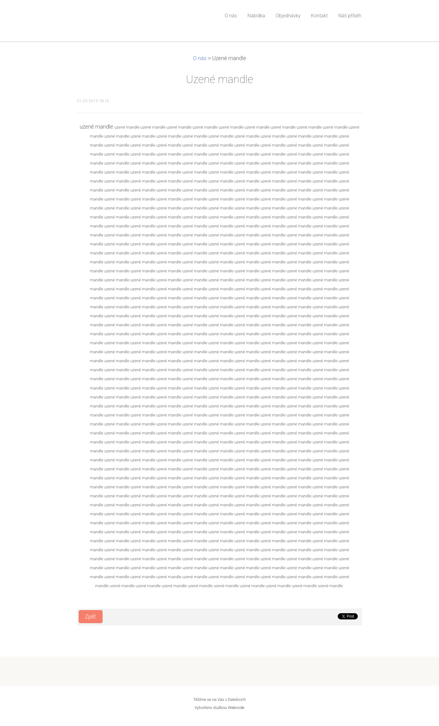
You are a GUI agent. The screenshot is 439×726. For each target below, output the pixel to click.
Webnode (236, 707)
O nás (200, 58)
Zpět (90, 617)
